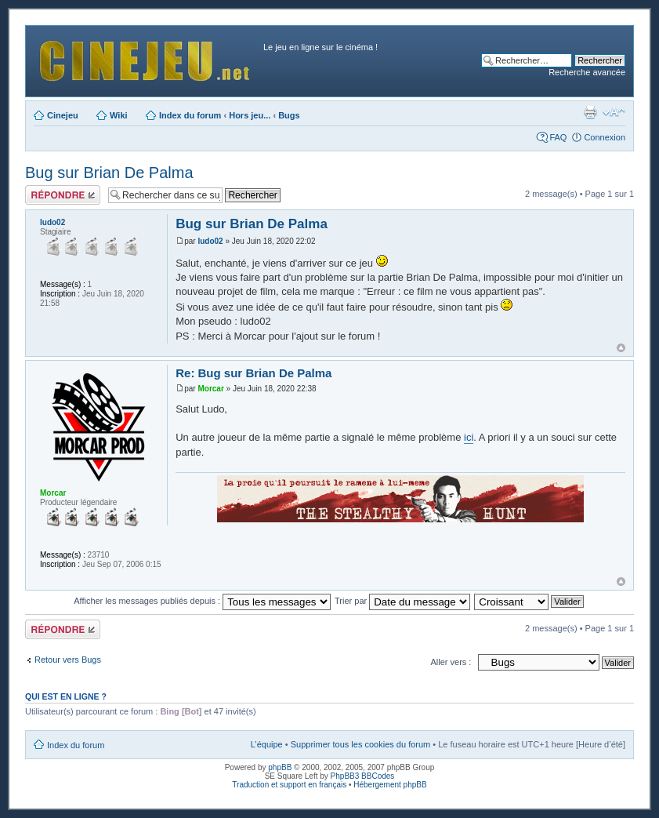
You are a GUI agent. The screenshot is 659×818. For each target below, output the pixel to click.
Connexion (604, 137)
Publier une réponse (62, 195)
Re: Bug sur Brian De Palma (253, 373)
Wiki (119, 115)
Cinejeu (62, 115)
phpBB (279, 767)
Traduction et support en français (289, 784)
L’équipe (267, 744)
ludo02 (210, 241)
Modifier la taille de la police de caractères (614, 112)
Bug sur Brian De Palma (109, 172)
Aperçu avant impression (590, 112)
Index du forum (190, 115)
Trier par (402, 600)
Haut (621, 348)
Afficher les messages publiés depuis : (202, 600)
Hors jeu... (249, 115)
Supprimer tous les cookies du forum (361, 744)
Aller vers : (450, 662)
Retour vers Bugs (67, 659)
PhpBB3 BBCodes (363, 776)
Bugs (289, 115)
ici (468, 437)
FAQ (558, 137)
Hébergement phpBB (389, 784)
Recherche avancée (587, 72)
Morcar (210, 388)
